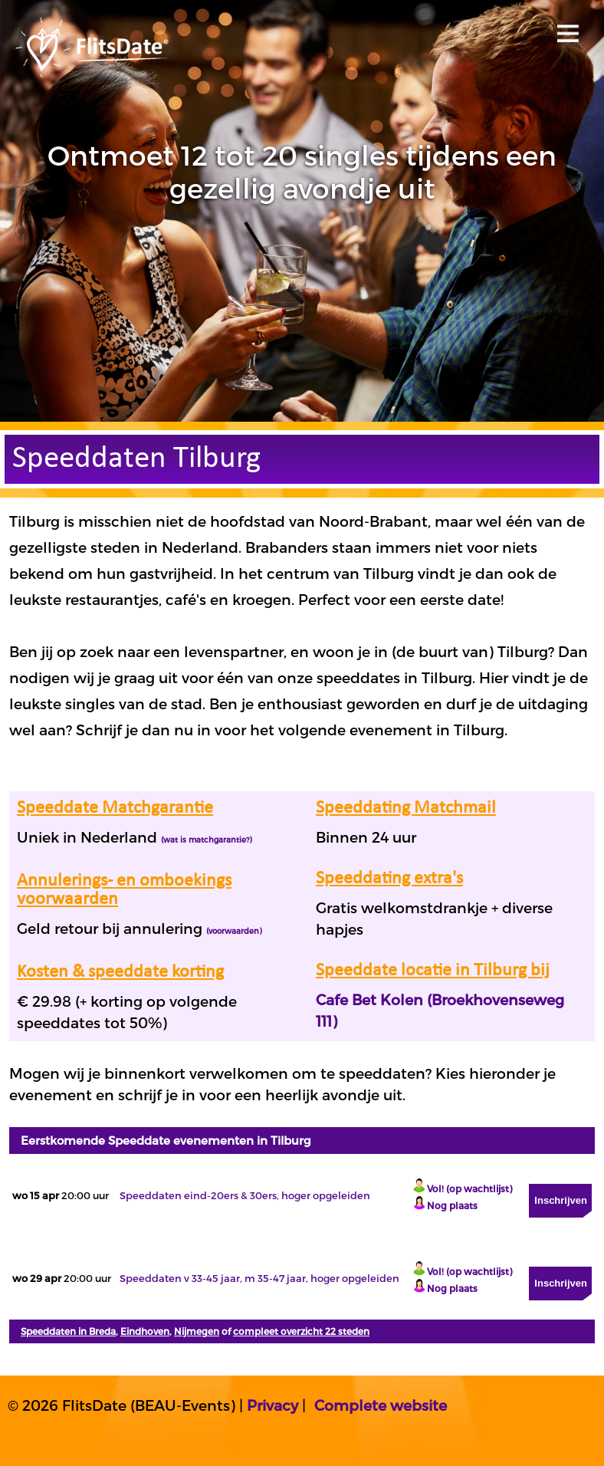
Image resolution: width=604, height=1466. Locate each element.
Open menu (565, 29)
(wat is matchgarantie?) (206, 839)
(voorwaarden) (233, 930)
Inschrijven (560, 1200)
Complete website (380, 1405)
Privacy (272, 1405)
